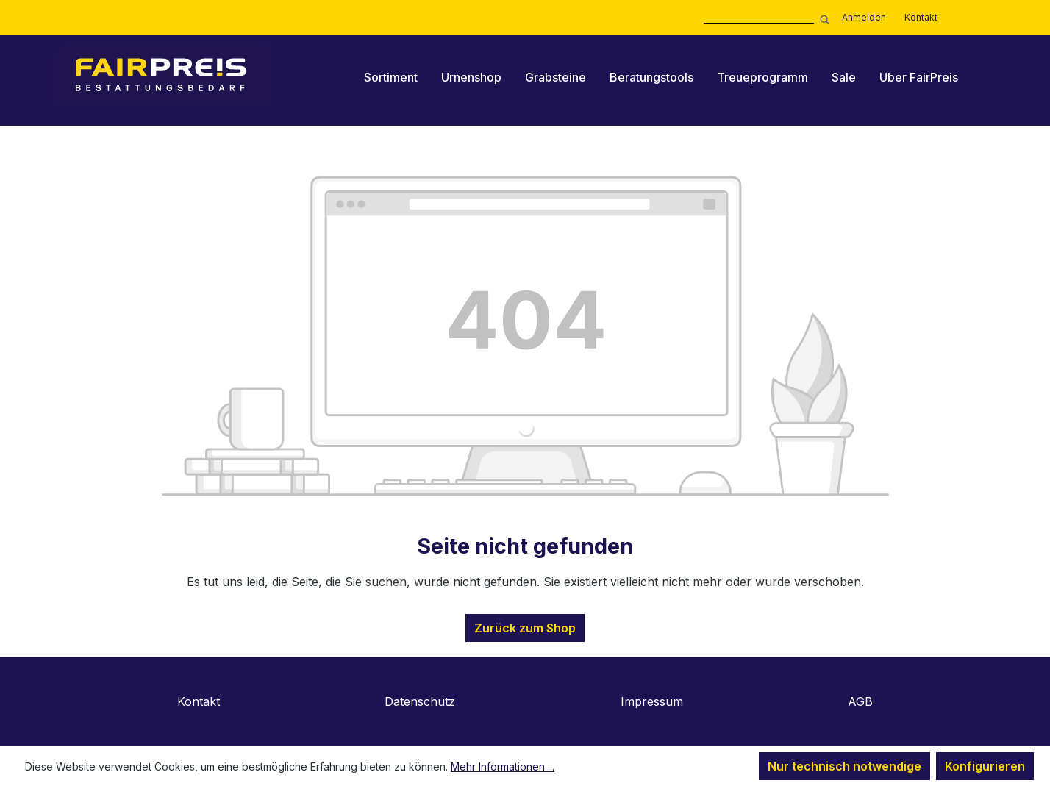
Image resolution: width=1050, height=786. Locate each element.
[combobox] (759, 18)
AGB (860, 701)
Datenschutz (420, 701)
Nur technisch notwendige (844, 766)
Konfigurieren (985, 766)
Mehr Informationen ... (502, 766)
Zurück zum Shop (525, 628)
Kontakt (921, 17)
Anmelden (864, 17)
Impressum (652, 701)
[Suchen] (822, 18)
